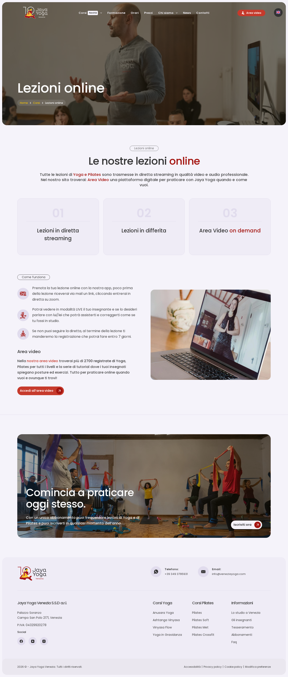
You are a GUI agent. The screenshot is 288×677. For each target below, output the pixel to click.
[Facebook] (21, 641)
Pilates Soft (200, 620)
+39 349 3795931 (176, 574)
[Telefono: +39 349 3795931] (156, 571)
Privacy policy (213, 667)
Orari (135, 13)
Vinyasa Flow (162, 627)
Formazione (116, 13)
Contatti (202, 13)
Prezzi (148, 13)
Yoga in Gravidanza (167, 635)
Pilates (197, 613)
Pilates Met (200, 627)
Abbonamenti (241, 635)
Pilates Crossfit (203, 635)
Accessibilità (192, 667)
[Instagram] (44, 641)
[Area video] (251, 13)
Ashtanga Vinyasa (166, 620)
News (187, 13)
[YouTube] (33, 641)
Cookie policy (233, 667)
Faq (234, 642)
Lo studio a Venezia (245, 613)
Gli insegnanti (241, 620)
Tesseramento (242, 627)
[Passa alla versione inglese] (278, 12)
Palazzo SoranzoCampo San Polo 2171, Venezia (39, 615)
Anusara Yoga (163, 613)
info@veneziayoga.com (229, 574)
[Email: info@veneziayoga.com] (203, 571)
